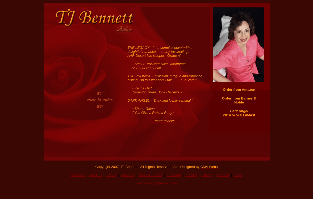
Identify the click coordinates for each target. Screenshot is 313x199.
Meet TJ (95, 175)
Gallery (207, 175)
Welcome (78, 175)
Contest (223, 175)
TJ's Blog (174, 175)
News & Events (150, 175)
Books (111, 175)
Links (238, 175)
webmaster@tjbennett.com (156, 183)
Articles (191, 175)
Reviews (127, 175)
